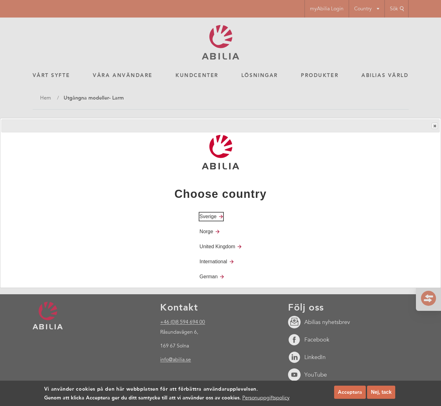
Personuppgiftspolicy (266, 398)
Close (434, 126)
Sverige (208, 216)
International (213, 261)
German (209, 276)
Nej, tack (381, 392)
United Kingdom (217, 246)
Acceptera (350, 392)
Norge (206, 231)
